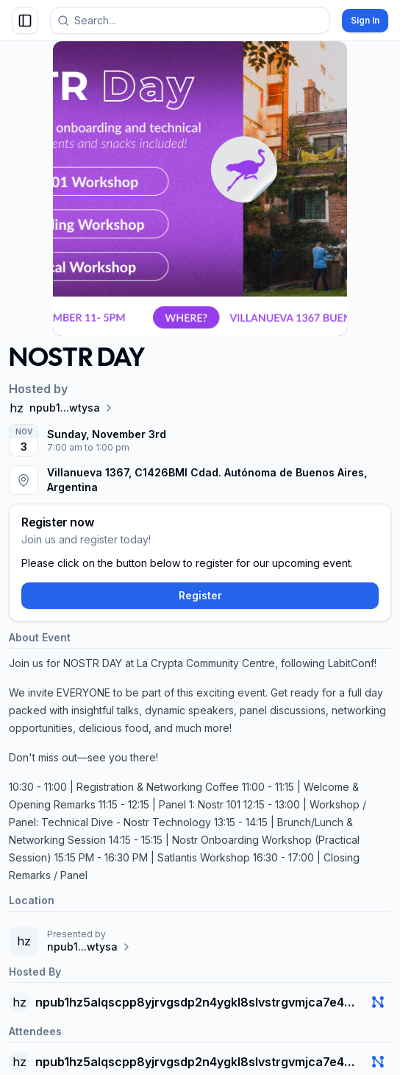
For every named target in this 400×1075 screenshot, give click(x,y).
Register (200, 595)
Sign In (365, 20)
